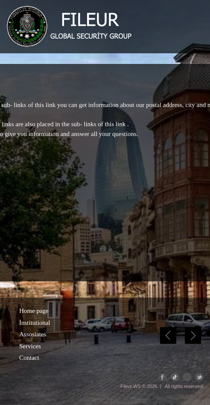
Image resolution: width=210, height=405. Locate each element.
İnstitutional (34, 322)
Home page (34, 310)
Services (30, 346)
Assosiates (32, 334)
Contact (29, 357)
